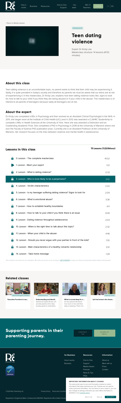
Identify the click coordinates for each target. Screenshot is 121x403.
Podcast (86, 369)
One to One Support (62, 6)
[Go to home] (10, 6)
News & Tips (88, 373)
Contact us (83, 333)
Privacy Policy (45, 391)
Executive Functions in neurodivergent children (25, 299)
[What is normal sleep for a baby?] (74, 290)
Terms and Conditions (59, 391)
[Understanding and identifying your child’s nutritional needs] (46, 290)
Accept (110, 397)
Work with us (107, 363)
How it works (23, 6)
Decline (89, 397)
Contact (105, 369)
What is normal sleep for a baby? (76, 299)
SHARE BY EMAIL (104, 333)
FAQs (85, 376)
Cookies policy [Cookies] (85, 393)
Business (33, 6)
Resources (45, 6)
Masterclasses (88, 366)
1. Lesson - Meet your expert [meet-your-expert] (30, 165)
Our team (74, 6)
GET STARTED (65, 260)
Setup (99, 397)
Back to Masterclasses (16, 23)
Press (104, 366)
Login (98, 6)
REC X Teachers (86, 6)
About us (105, 360)
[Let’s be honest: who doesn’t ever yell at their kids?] (103, 290)
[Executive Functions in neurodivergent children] (18, 290)
